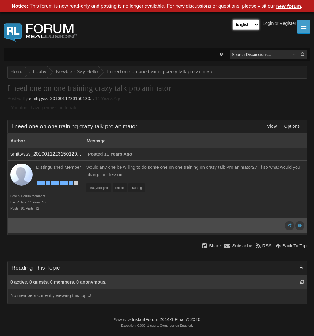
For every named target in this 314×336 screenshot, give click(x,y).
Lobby (40, 71)
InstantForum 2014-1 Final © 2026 (166, 319)
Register (287, 23)
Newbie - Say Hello (77, 71)
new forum (288, 6)
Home (17, 71)
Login (268, 23)
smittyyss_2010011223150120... (61, 98)
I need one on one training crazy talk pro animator (161, 71)
